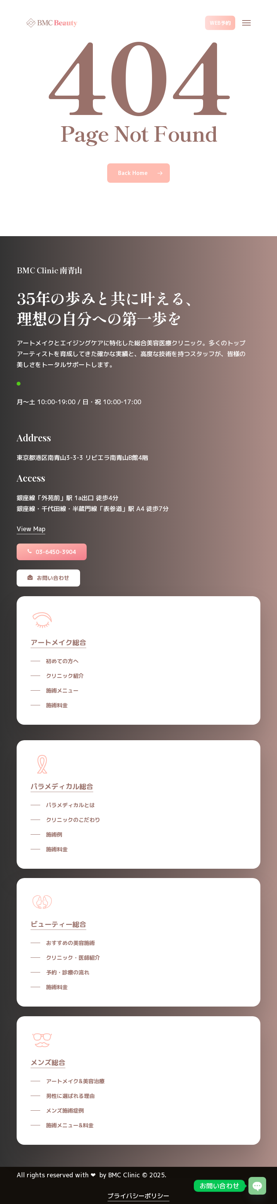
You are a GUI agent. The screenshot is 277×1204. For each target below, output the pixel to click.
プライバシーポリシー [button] (138, 1196)
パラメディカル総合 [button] (62, 786)
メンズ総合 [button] (48, 1062)
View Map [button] (31, 529)
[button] (246, 23)
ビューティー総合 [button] (58, 924)
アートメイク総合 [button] (58, 642)
